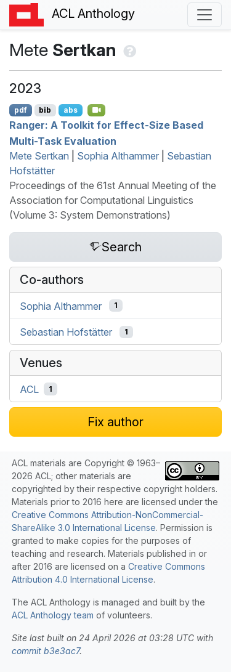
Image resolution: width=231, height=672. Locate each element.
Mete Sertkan (39, 156)
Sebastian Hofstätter (66, 332)
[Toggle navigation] (204, 14)
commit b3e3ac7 (45, 651)
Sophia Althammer (118, 156)
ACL (29, 389)
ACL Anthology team (53, 615)
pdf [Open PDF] (20, 110)
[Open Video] (96, 110)
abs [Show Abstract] (70, 110)
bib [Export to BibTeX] (45, 110)
